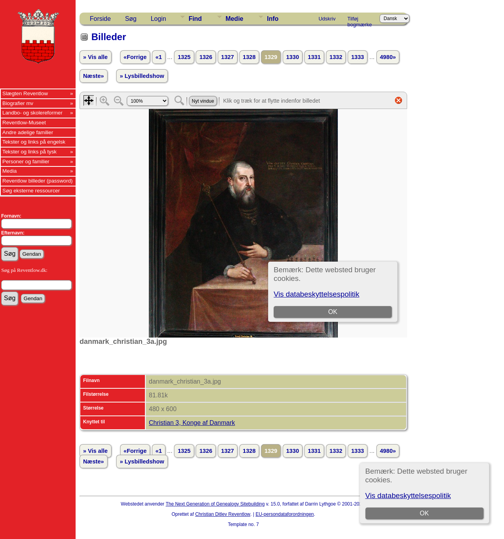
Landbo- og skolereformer (32, 113)
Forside (100, 18)
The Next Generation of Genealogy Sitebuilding (215, 504)
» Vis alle (95, 57)
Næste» (93, 76)
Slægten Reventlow (25, 93)
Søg (130, 18)
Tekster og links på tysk (29, 152)
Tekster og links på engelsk (33, 142)
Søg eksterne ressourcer (31, 191)
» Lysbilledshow (142, 76)
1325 (184, 57)
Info (272, 18)
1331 (314, 57)
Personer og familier (25, 161)
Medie (234, 18)
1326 (205, 57)
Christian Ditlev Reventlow (222, 514)
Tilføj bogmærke (359, 20)
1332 (336, 57)
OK (424, 513)
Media (9, 171)
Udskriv (327, 19)
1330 (292, 57)
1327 (227, 57)
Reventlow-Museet (24, 123)
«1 (159, 57)
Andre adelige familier (27, 132)
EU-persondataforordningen (285, 514)
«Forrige (135, 57)
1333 (357, 57)
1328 (249, 57)
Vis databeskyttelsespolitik (408, 495)
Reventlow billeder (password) (37, 181)
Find (195, 18)
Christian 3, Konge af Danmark (192, 422)
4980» (388, 57)
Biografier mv (17, 103)
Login (158, 18)
